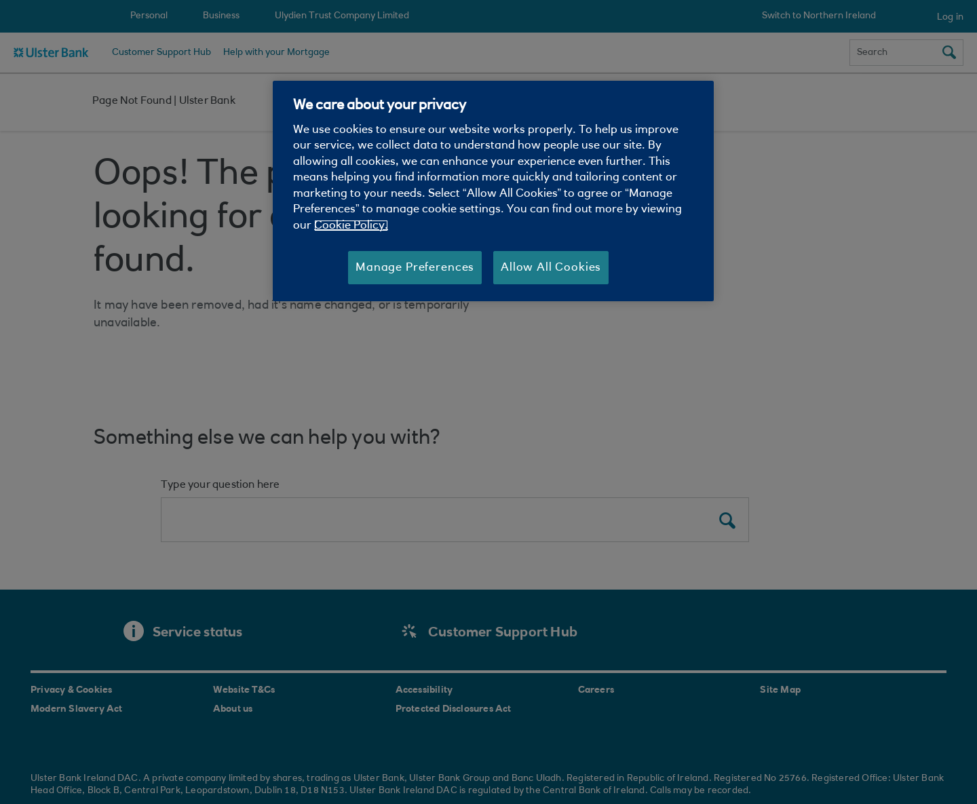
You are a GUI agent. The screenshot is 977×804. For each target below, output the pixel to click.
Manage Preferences (415, 267)
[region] (493, 191)
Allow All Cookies (551, 267)
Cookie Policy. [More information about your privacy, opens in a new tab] (351, 225)
